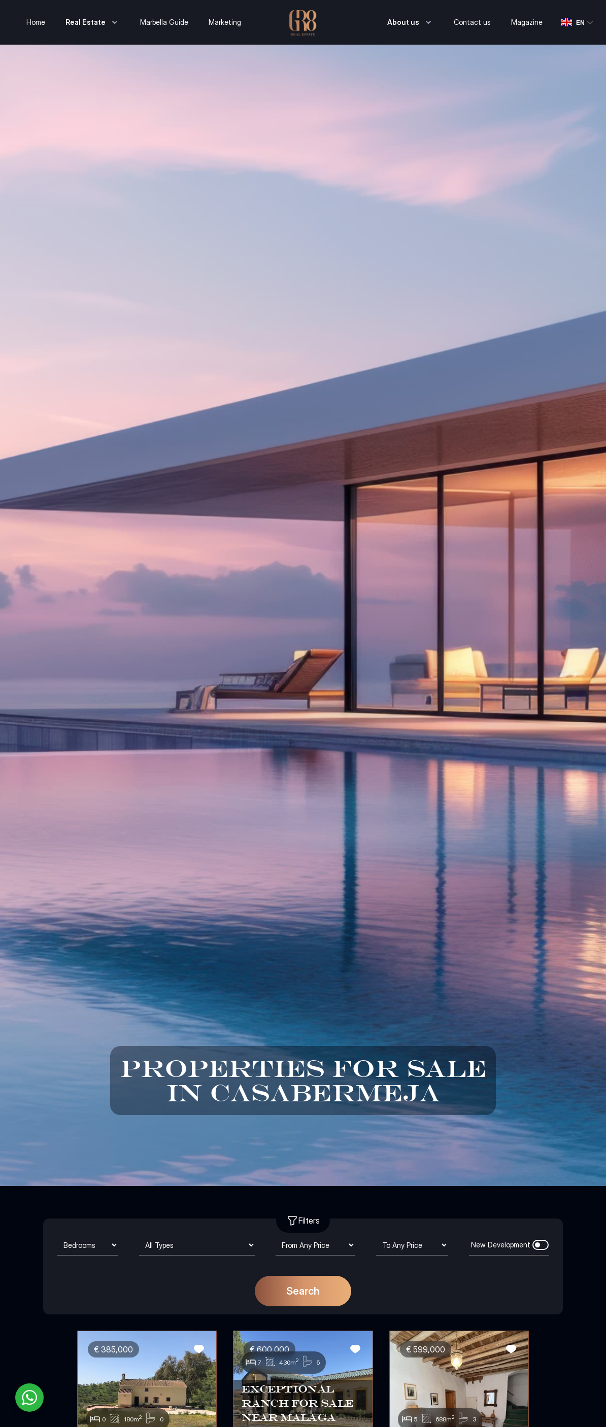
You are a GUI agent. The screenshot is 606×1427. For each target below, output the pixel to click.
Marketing (225, 22)
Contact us (472, 22)
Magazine (527, 22)
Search (303, 1291)
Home (35, 22)
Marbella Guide (164, 22)
